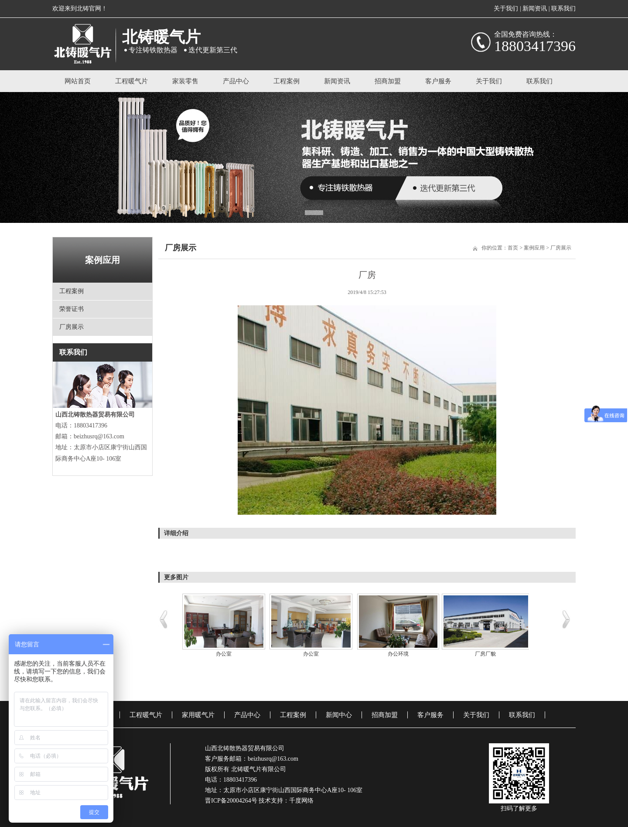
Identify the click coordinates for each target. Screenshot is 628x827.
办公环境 (398, 654)
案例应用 (534, 248)
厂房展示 (71, 327)
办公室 (224, 654)
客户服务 (438, 81)
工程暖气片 (131, 81)
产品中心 (236, 81)
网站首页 (78, 81)
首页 (513, 248)
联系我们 (563, 8)
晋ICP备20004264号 (231, 800)
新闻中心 (339, 714)
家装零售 (185, 81)
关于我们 (506, 8)
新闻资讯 (534, 8)
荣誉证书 (71, 309)
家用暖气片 (198, 714)
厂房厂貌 (485, 654)
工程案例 (286, 81)
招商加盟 (388, 81)
